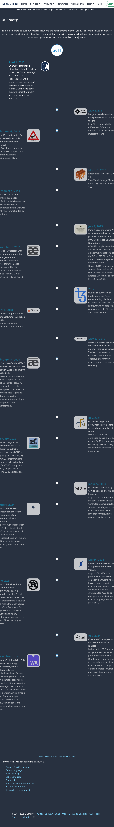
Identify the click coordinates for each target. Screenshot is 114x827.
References (62, 3)
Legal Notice (26, 817)
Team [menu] (90, 3)
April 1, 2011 (15, 62)
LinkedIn (49, 813)
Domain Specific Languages (19, 767)
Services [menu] (34, 3)
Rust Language (13, 773)
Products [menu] (48, 3)
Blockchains (11, 780)
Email (57, 813)
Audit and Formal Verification (20, 783)
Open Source (77, 3)
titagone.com (87, 9)
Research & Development (18, 790)
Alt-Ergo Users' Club (15, 786)
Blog (100, 3)
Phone (64, 813)
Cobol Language (13, 777)
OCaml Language (14, 770)
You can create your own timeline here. (57, 756)
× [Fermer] (111, 9)
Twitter (39, 813)
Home (24, 3)
